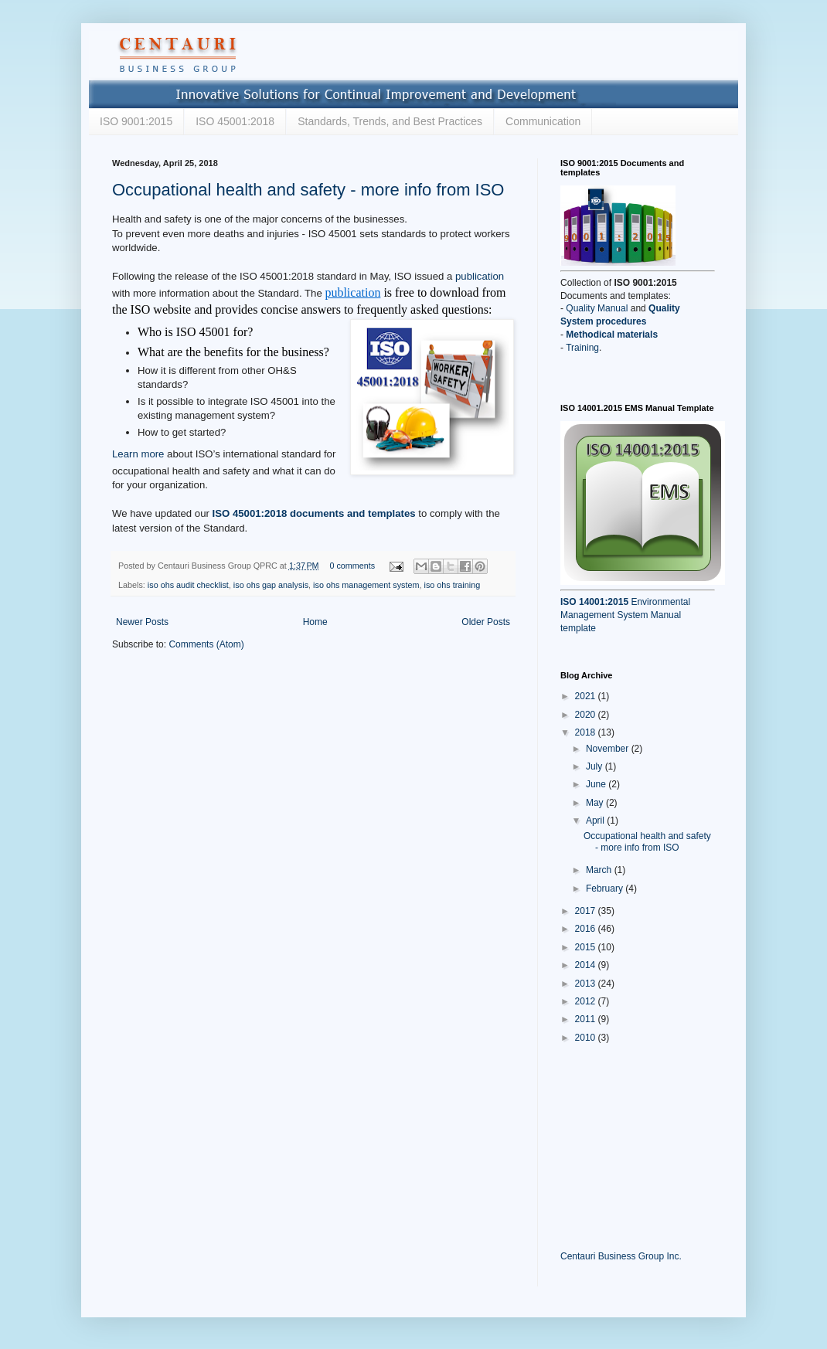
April (596, 820)
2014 (586, 965)
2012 (586, 1001)
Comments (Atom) (205, 644)
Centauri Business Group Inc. (621, 1256)
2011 (586, 1019)
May (596, 802)
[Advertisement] (637, 1146)
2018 (586, 732)
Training (582, 347)
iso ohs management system (366, 585)
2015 (586, 947)
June (597, 784)
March (600, 870)
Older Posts (485, 622)
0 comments (352, 565)
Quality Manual (597, 308)
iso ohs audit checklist (188, 585)
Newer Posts (142, 622)
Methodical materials (612, 334)
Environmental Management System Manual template (625, 615)
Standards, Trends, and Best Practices (390, 121)
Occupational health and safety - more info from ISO (308, 189)
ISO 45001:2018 (235, 121)
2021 (586, 696)
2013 (586, 983)
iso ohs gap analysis (270, 585)
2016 (586, 928)
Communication (542, 121)
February (605, 888)
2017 (586, 911)
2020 (586, 714)
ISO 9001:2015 (136, 121)
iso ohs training (452, 585)
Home (315, 622)
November (608, 748)
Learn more (138, 454)
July (595, 766)
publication (479, 276)
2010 (586, 1037)
